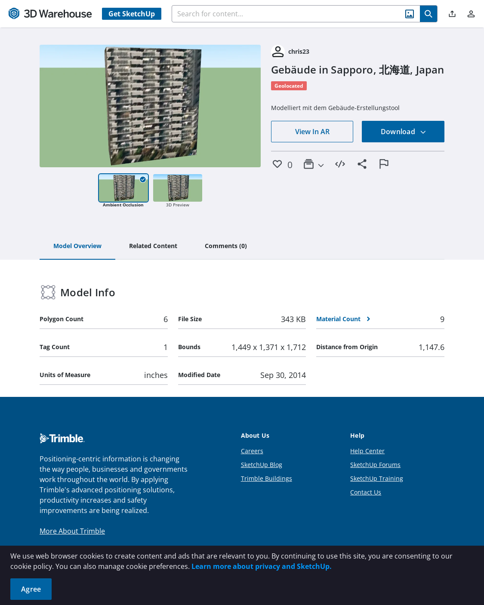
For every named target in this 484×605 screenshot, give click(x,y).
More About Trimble (72, 531)
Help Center (367, 451)
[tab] (77, 246)
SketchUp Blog (261, 465)
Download (403, 131)
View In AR (312, 131)
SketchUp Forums (375, 465)
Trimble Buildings (266, 478)
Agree (31, 589)
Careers (252, 451)
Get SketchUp (131, 13)
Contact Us (365, 492)
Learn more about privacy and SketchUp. (261, 566)
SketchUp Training (376, 478)
